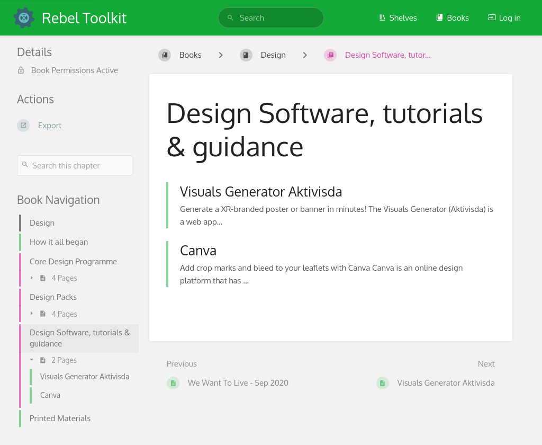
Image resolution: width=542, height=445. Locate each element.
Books (452, 18)
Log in (504, 18)
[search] (271, 17)
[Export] (74, 125)
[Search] (230, 18)
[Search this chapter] (74, 165)
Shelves (397, 18)
